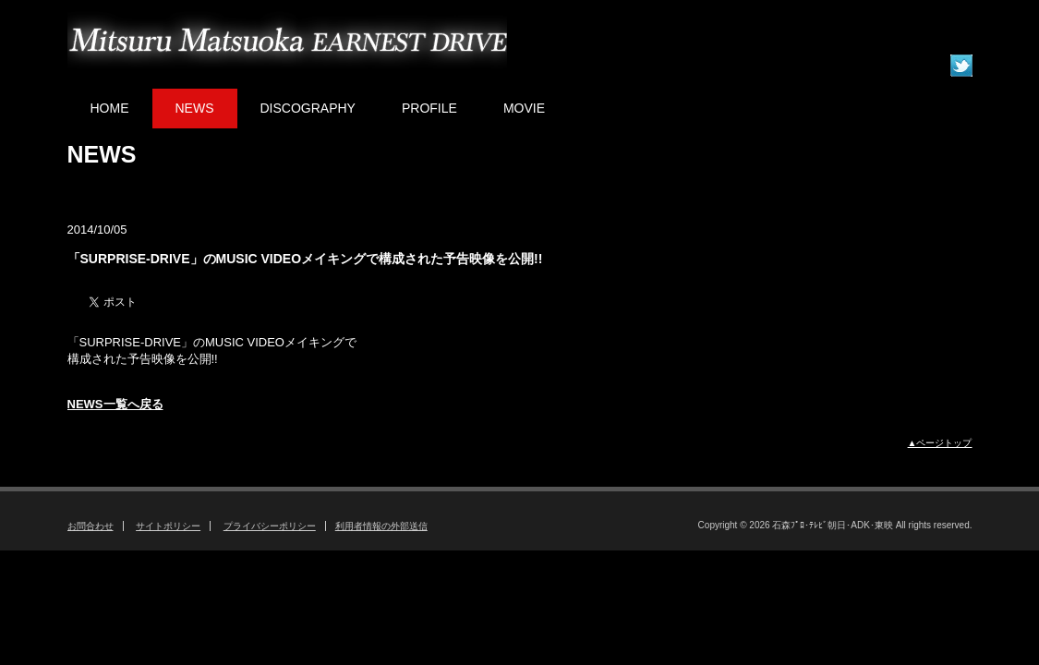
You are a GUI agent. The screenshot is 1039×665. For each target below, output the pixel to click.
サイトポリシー (168, 526)
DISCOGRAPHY (308, 108)
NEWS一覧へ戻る (115, 404)
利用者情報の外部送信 (381, 526)
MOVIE (524, 108)
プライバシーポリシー (270, 526)
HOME (110, 108)
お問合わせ (90, 526)
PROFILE (429, 108)
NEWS (194, 108)
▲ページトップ (940, 443)
